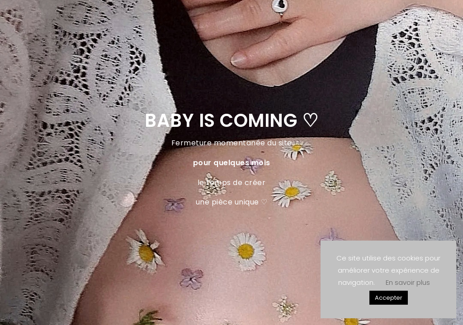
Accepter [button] (388, 297)
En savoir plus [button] (408, 282)
